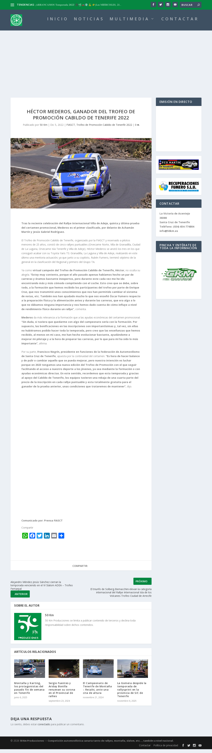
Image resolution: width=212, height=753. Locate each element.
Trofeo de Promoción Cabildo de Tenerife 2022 (104, 128)
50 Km (43, 128)
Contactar (145, 749)
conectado (44, 728)
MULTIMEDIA (130, 23)
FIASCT (70, 128)
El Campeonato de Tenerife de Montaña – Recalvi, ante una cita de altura (97, 692)
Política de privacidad (165, 749)
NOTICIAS (89, 23)
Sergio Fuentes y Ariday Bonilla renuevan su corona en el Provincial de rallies (62, 693)
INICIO (57, 23)
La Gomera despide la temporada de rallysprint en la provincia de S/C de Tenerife (131, 693)
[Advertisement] (106, 61)
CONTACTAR (180, 23)
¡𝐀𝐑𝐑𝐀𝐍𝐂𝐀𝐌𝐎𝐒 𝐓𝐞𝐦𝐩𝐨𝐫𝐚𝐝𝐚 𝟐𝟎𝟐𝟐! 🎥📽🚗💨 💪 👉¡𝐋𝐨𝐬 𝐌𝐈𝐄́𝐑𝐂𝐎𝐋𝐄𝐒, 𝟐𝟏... (78, 4)
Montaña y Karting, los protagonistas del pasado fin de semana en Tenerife (29, 692)
